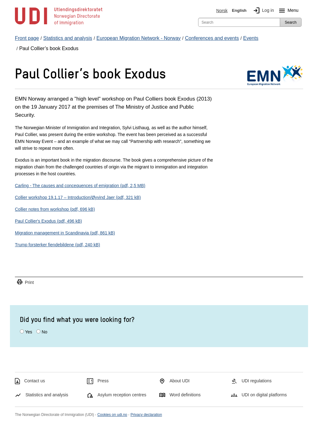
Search (291, 22)
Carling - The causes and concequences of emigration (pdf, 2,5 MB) (80, 185)
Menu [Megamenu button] (287, 10)
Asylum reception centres (122, 394)
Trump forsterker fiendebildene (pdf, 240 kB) (57, 244)
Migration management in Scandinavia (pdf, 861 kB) (65, 232)
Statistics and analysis (46, 394)
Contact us (34, 380)
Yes (28, 331)
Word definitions (185, 394)
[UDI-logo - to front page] (58, 24)
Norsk (222, 10)
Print (25, 282)
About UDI (180, 380)
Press (103, 380)
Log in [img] (262, 10)
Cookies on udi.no (112, 415)
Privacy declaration (146, 415)
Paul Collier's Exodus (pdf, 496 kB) (48, 221)
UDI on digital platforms (264, 394)
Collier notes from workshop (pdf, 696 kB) (55, 209)
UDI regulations (257, 380)
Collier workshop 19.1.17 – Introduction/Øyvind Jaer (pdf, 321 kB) (78, 197)
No (44, 331)
